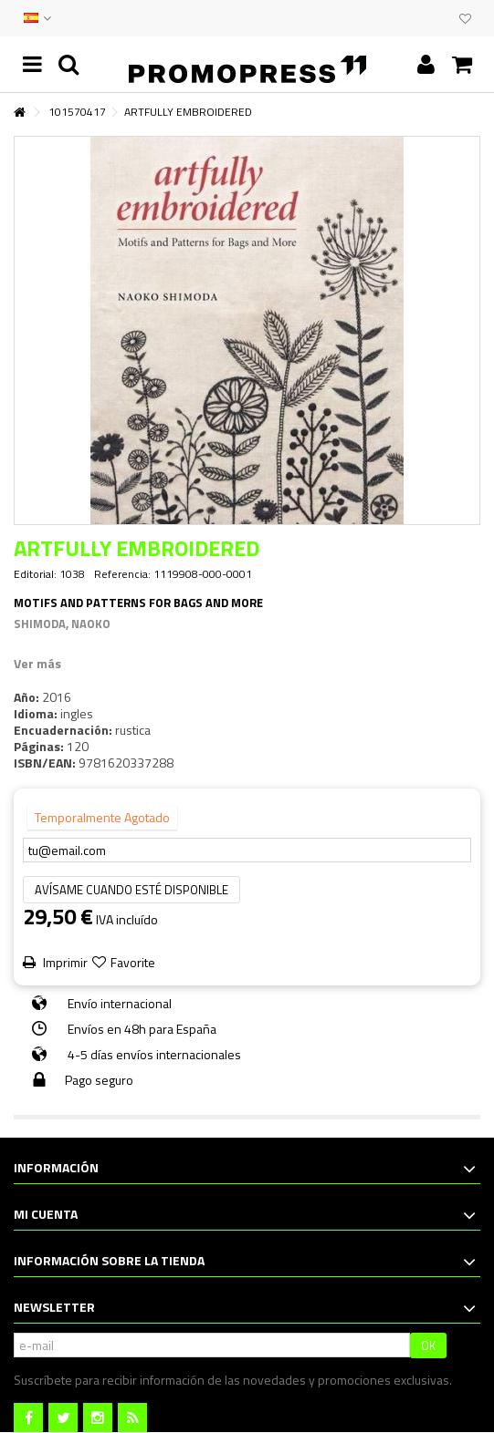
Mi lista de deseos (465, 19)
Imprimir (64, 962)
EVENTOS (423, 18)
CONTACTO (404, 18)
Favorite (132, 962)
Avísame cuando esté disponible (131, 890)
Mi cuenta (46, 1213)
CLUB (441, 18)
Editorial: (35, 574)
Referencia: (122, 574)
